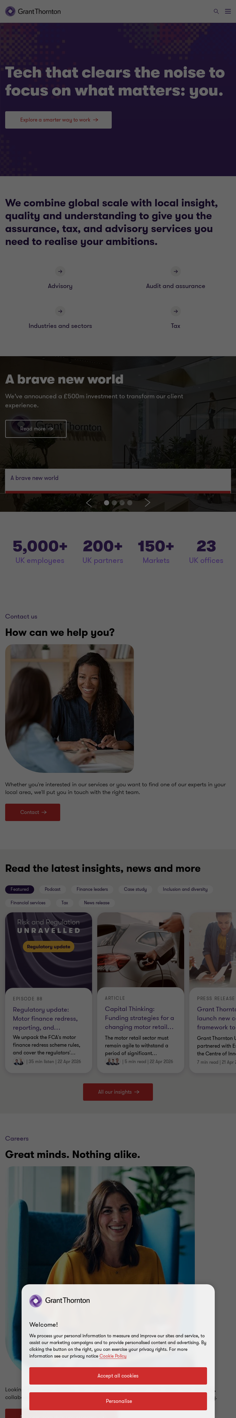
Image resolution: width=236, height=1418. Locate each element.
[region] (118, 1351)
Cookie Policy (113, 1356)
